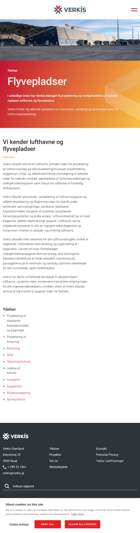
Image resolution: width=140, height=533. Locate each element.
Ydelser (54, 448)
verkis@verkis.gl (13, 473)
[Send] (7, 486)
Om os (53, 461)
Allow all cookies (83, 524)
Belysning (13, 348)
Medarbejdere (58, 467)
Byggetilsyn (14, 386)
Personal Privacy (107, 455)
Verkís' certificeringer (109, 461)
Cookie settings (19, 524)
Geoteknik (13, 380)
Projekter (55, 455)
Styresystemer (16, 399)
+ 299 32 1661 (14, 467)
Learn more (77, 514)
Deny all (47, 524)
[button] (134, 9)
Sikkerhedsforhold (18, 361)
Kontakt (101, 448)
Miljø (10, 355)
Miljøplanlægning (18, 393)
